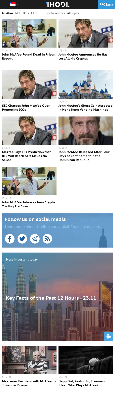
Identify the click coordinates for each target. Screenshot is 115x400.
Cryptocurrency (55, 13)
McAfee (7, 13)
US (41, 13)
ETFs (34, 13)
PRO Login (106, 4)
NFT (17, 13)
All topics (73, 13)
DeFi (26, 13)
